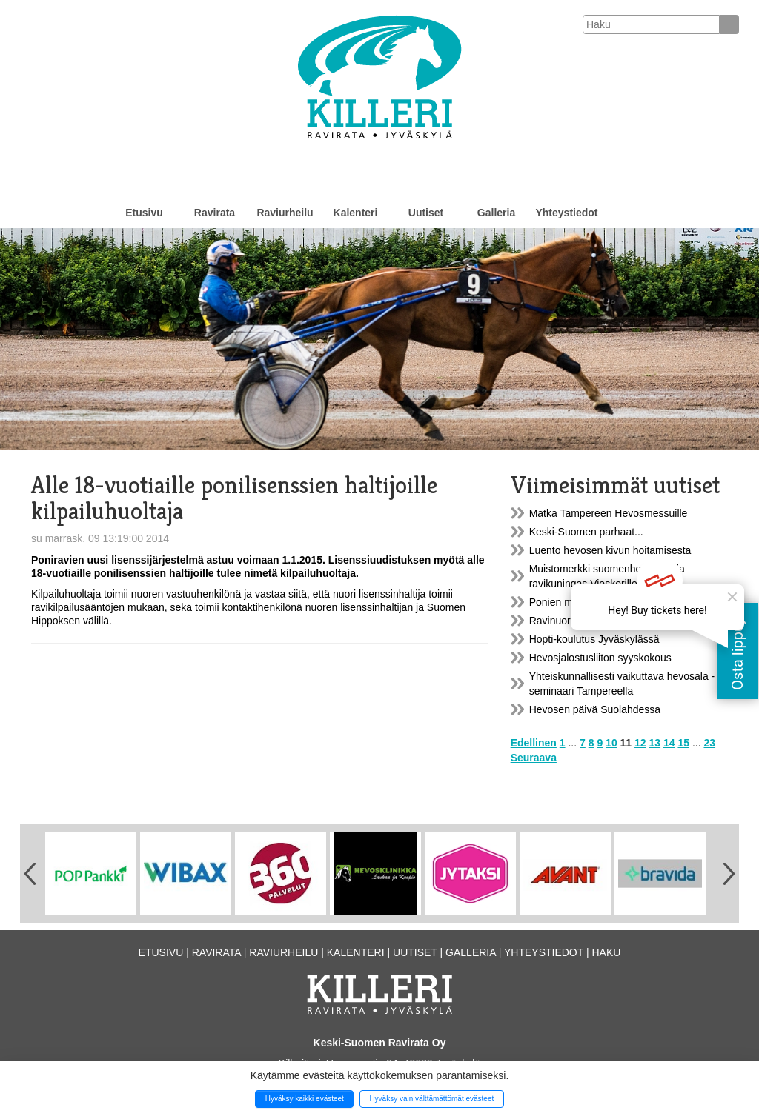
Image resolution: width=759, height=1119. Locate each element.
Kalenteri (356, 212)
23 (709, 743)
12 (640, 743)
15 (683, 743)
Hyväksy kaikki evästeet (304, 1099)
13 (655, 743)
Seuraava (534, 758)
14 (669, 743)
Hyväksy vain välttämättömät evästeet (431, 1099)
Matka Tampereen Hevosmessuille (608, 513)
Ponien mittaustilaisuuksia (589, 602)
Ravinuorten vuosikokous (587, 621)
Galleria (496, 212)
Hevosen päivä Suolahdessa (594, 709)
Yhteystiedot (566, 212)
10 (611, 743)
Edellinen (534, 743)
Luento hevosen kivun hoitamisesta (610, 550)
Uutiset (425, 212)
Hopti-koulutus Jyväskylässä (594, 639)
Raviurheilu (284, 212)
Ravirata (214, 212)
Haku (605, 952)
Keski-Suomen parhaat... (586, 532)
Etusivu (144, 212)
